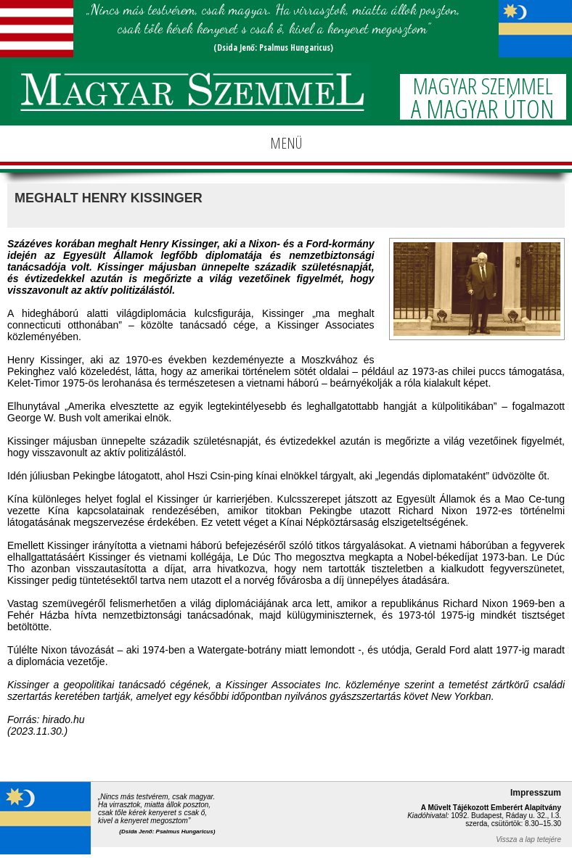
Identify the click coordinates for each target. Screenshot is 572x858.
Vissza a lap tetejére (528, 839)
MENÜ (286, 143)
